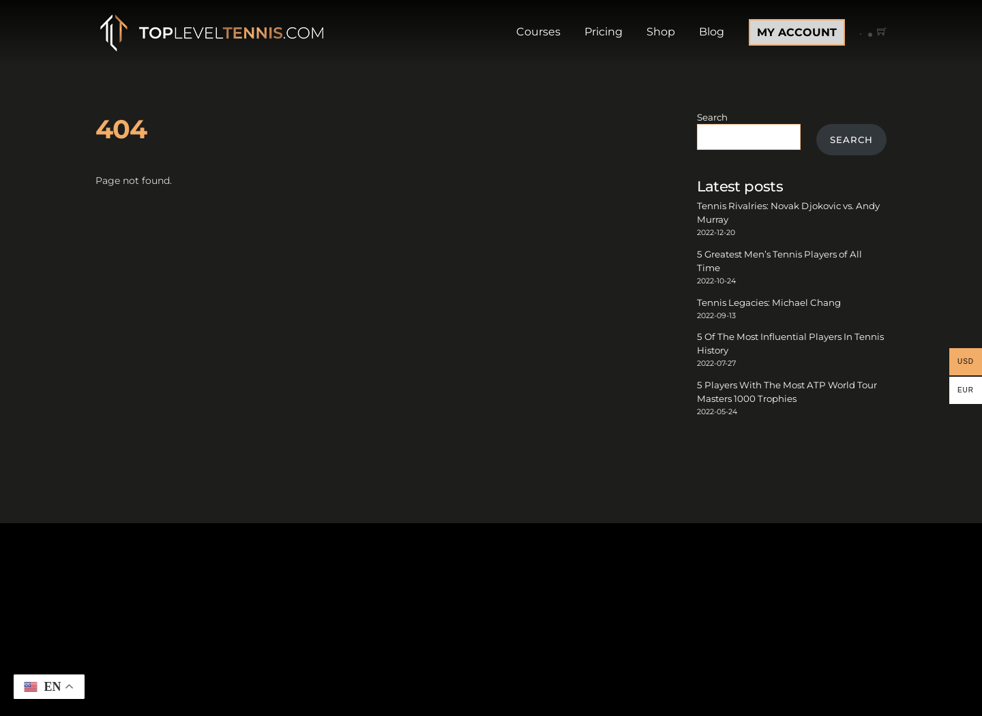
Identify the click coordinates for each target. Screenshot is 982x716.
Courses (538, 31)
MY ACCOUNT (797, 32)
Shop (660, 31)
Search (712, 117)
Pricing (603, 31)
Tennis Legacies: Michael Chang (769, 302)
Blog (711, 31)
